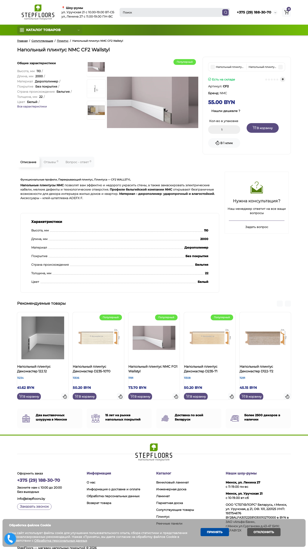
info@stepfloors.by (31, 493)
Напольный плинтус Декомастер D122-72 (261, 370)
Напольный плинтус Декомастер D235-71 (205, 370)
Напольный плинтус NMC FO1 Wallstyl (154, 370)
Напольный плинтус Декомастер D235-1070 (96, 370)
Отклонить (261, 533)
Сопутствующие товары (175, 504)
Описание (28, 162)
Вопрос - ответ (78, 162)
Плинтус (163, 511)
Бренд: (217, 93)
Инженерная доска (171, 484)
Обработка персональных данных (113, 491)
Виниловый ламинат (172, 477)
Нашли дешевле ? (225, 111)
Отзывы (51, 162)
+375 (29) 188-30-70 (254, 12)
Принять (213, 533)
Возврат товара (99, 498)
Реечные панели (169, 518)
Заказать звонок (34, 501)
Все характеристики (32, 106)
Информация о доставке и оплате (113, 484)
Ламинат (163, 491)
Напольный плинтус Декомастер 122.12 (38, 370)
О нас (91, 477)
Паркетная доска (169, 498)
